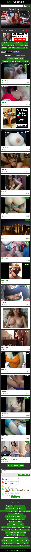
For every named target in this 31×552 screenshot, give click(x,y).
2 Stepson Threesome (21, 61)
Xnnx (12, 45)
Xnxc (13, 47)
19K (22, 31)
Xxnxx (18, 47)
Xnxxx (7, 45)
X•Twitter (9, 51)
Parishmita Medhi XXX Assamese (15, 516)
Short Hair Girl (6, 545)
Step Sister (9, 506)
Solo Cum (26, 543)
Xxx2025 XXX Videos (15, 522)
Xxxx (2, 45)
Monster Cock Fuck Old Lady (10, 540)
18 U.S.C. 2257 (22, 550)
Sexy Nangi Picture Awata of (15, 524)
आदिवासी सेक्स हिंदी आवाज (11, 538)
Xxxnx (21, 45)
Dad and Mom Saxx (24, 527)
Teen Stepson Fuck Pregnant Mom (15, 532)
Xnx (9, 47)
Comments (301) (20, 55)
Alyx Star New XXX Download (15, 519)
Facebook (16, 51)
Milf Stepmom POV (8, 61)
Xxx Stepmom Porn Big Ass (15, 58)
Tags (10, 550)
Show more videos (15, 466)
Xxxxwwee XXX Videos (15, 514)
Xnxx (25, 43)
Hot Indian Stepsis (24, 511)
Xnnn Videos (23, 538)
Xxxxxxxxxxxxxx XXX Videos (9, 511)
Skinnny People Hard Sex (8, 527)
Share (3, 51)
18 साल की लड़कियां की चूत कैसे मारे (15, 535)
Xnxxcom (4, 47)
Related (8, 55)
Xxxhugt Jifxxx (25, 540)
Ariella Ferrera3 (6, 43)
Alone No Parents (19, 506)
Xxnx (26, 45)
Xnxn (23, 47)
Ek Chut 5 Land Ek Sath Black (20, 545)
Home (6, 550)
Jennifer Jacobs (18, 43)
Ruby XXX (22, 508)
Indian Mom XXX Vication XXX (20, 530)
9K (27, 31)
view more (16, 497)
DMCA (15, 550)
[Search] (12, 6)
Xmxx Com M (6, 530)
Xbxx (16, 45)
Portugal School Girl (12, 508)
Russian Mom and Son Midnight (11, 543)
